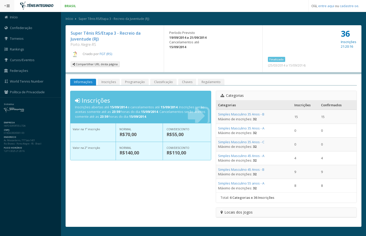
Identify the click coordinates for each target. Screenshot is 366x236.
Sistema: (9, 104)
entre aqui (326, 6)
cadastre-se (349, 6)
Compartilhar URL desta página (95, 64)
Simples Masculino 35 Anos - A (241, 128)
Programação (135, 82)
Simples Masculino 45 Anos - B (241, 169)
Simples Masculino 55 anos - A (241, 183)
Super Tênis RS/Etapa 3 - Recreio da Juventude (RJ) (114, 19)
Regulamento (211, 82)
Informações (83, 82)
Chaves (187, 82)
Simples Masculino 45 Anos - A (241, 155)
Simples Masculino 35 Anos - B (241, 114)
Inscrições (108, 82)
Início (69, 19)
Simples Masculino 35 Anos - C (241, 142)
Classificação (163, 82)
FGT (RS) (106, 53)
